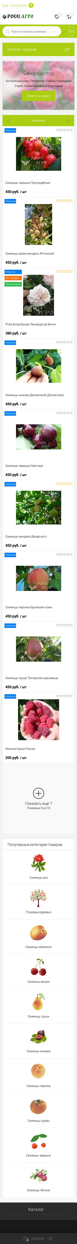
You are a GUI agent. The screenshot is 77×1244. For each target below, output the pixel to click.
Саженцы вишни (39, 981)
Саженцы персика (38, 1086)
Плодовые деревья (38, 912)
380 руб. (15, 333)
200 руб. (15, 758)
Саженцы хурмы (39, 1120)
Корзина (39, 1239)
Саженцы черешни (38, 1155)
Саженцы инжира (39, 1051)
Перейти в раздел (38, 96)
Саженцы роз (39, 877)
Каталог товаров (38, 49)
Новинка (38, 120)
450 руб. (15, 192)
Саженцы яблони (38, 1190)
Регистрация (19, 5)
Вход (5, 5)
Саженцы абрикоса (38, 947)
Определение (31, 5)
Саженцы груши (38, 1016)
